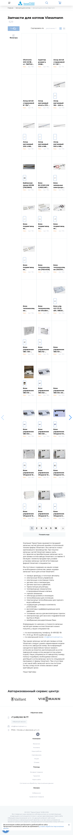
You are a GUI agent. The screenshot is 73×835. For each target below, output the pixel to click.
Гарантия (36, 776)
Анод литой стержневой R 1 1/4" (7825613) (28, 104)
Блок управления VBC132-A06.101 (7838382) (43, 392)
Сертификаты (36, 755)
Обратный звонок (19, 721)
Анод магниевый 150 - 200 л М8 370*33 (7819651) (58, 105)
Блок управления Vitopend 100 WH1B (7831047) (28, 474)
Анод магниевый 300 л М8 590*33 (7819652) (43, 146)
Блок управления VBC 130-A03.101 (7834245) (28, 351)
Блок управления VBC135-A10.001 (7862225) (43, 433)
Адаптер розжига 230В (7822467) (42, 63)
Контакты (36, 747)
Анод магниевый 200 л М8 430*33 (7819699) (28, 146)
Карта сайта (36, 779)
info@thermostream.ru (53, 637)
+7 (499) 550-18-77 (19, 717)
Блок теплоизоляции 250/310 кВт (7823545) (59, 269)
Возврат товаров (36, 772)
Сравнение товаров (36, 797)
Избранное (36, 793)
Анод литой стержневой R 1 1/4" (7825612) (59, 63)
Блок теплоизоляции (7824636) (44, 267)
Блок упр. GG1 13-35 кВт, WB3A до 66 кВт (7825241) (58, 310)
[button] (70, 417)
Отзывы (36, 762)
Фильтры (14, 36)
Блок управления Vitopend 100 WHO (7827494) (28, 515)
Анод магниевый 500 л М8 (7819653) (58, 145)
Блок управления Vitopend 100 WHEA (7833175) (59, 474)
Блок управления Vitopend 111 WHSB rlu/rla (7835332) (43, 515)
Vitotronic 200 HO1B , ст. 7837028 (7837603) (28, 63)
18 (56, 528)
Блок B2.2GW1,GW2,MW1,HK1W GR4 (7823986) (43, 187)
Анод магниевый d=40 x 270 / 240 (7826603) (43, 105)
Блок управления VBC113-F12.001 (58, 350)
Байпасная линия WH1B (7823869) (28, 185)
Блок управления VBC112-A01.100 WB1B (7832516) (44, 351)
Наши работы (36, 751)
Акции (36, 758)
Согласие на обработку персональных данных (36, 783)
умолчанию (50, 28)
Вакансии (36, 744)
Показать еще (44, 534)
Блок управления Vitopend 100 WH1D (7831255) (44, 474)
